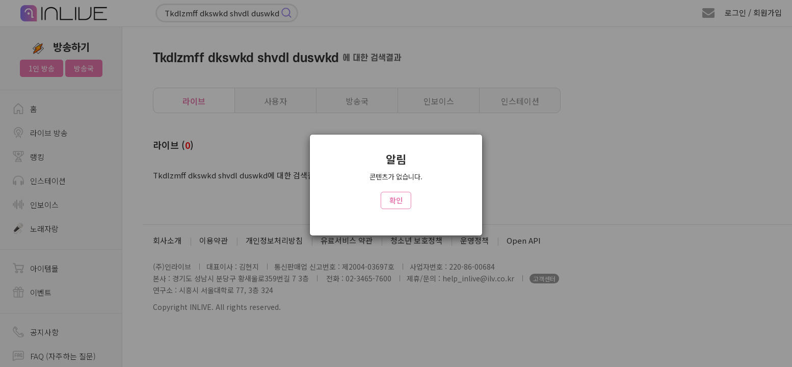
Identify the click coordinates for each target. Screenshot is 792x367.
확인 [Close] (396, 200)
